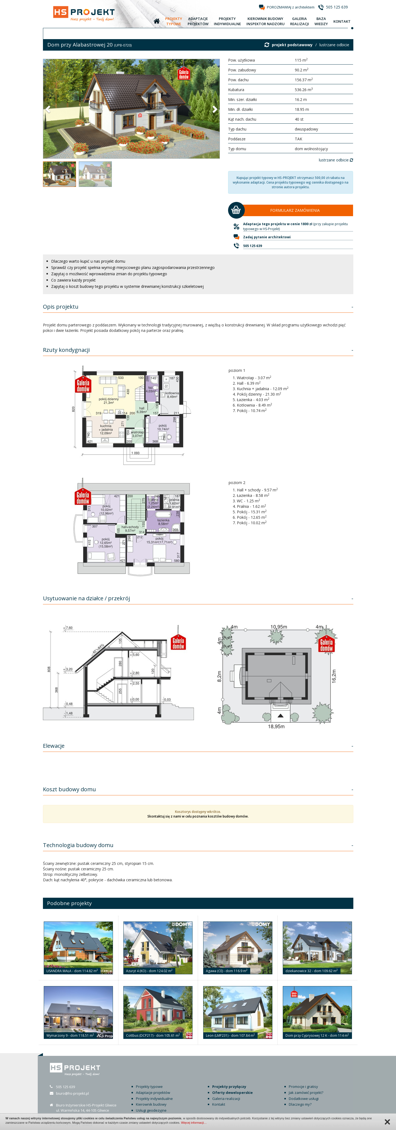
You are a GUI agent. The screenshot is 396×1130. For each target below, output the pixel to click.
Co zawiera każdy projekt (73, 280)
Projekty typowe (149, 1086)
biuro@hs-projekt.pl (72, 1093)
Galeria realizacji (226, 1098)
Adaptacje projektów (153, 1092)
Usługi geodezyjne (151, 1110)
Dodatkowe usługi (304, 1098)
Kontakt (218, 1104)
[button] (48, 109)
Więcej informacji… (194, 1122)
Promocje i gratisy (303, 1086)
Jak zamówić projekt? (306, 1092)
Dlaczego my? (300, 1104)
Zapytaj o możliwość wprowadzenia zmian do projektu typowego (109, 273)
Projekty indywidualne (154, 1098)
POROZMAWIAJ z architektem (291, 7)
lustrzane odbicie (334, 45)
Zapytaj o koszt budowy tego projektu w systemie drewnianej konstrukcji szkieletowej (127, 286)
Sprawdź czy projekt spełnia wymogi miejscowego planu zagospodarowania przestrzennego (133, 267)
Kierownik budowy (151, 1104)
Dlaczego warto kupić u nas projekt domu (88, 261)
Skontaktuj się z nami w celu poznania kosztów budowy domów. (198, 816)
